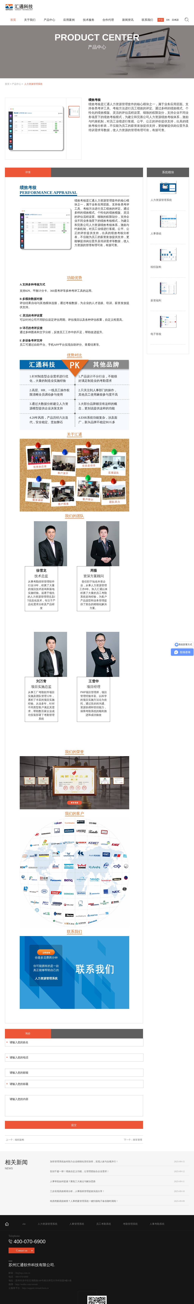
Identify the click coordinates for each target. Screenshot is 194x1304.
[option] (35, 128)
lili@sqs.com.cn (22, 1273)
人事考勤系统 (157, 1223)
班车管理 (137, 1139)
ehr (24, 1223)
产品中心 (16, 84)
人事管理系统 (76, 1223)
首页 (7, 84)
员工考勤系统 (103, 1223)
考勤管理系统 (130, 1223)
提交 (74, 1125)
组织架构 (19, 1139)
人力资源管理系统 (47, 1223)
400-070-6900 (27, 1241)
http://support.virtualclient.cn (35, 1288)
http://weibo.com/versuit (26, 1284)
